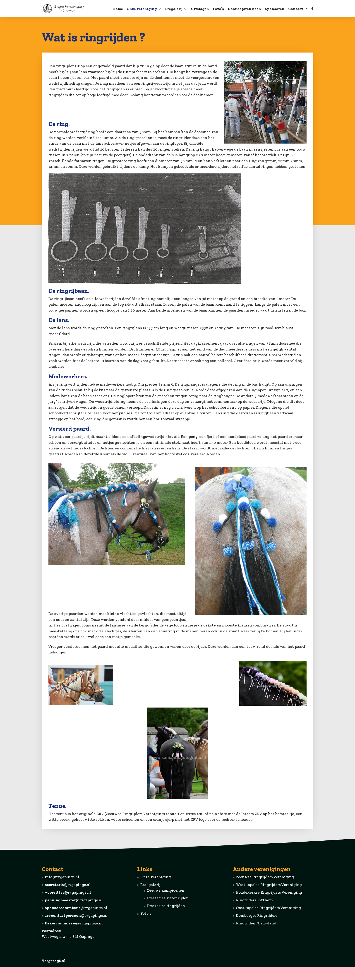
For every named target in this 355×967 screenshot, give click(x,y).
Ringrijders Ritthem (254, 900)
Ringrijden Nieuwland (256, 923)
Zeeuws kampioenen (165, 890)
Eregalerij (173, 9)
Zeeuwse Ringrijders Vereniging (265, 877)
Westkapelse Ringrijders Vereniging (269, 884)
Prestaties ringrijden (166, 905)
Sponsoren (274, 9)
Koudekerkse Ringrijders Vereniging (269, 892)
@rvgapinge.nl (62, 877)
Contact (295, 9)
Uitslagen (200, 9)
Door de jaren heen (244, 9)
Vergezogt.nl (53, 960)
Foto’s (218, 9)
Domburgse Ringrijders (257, 915)
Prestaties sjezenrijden (168, 898)
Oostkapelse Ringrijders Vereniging (268, 907)
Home (118, 9)
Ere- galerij (150, 884)
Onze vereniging (142, 9)
